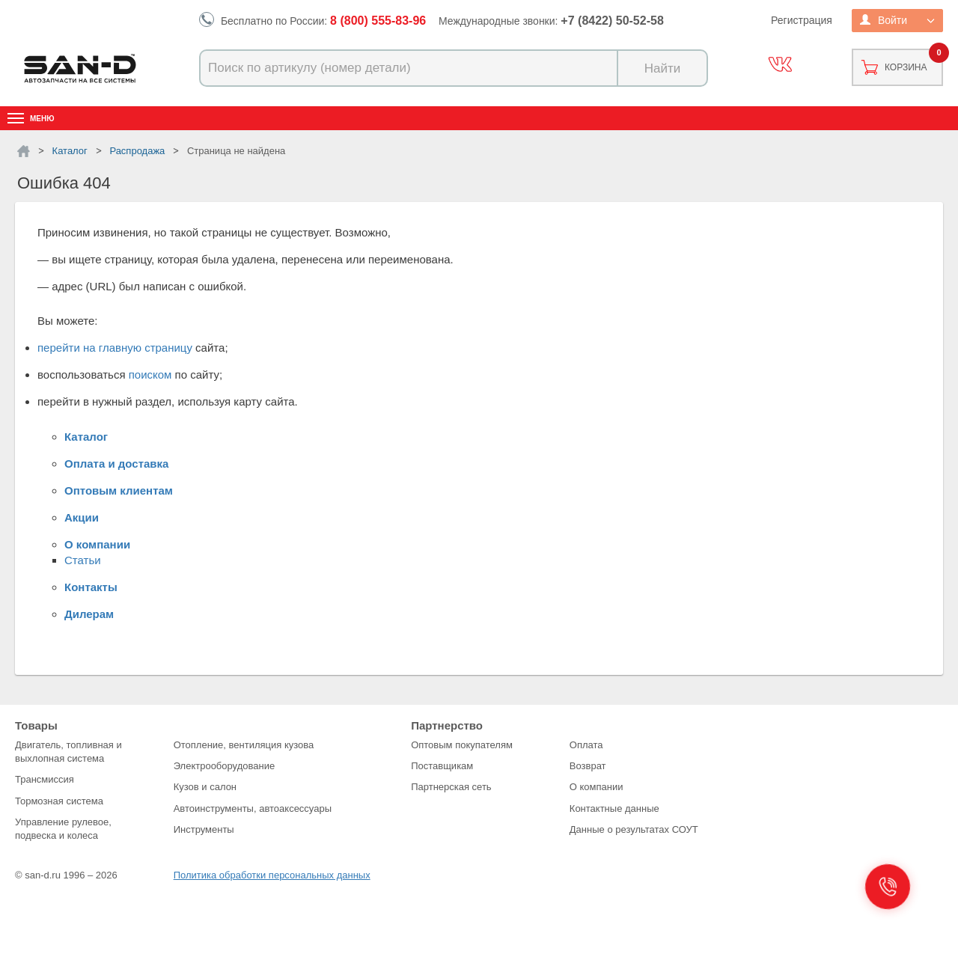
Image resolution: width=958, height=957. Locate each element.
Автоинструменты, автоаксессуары (253, 808)
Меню (42, 118)
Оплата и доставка (116, 463)
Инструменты (204, 829)
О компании (97, 544)
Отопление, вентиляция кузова (244, 744)
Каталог (86, 436)
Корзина (906, 67)
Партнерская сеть (451, 786)
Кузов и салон (205, 786)
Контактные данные (614, 808)
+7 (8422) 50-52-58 (612, 20)
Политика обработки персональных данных (272, 875)
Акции (81, 517)
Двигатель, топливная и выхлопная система (68, 751)
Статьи (82, 560)
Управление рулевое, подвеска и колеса (63, 828)
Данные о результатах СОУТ (634, 829)
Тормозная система (59, 801)
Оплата (586, 744)
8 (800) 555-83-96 (378, 20)
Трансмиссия (44, 779)
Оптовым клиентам (118, 490)
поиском (150, 374)
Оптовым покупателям (462, 744)
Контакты (91, 587)
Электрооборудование (224, 765)
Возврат (588, 765)
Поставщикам (442, 765)
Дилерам (89, 614)
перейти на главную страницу (114, 347)
